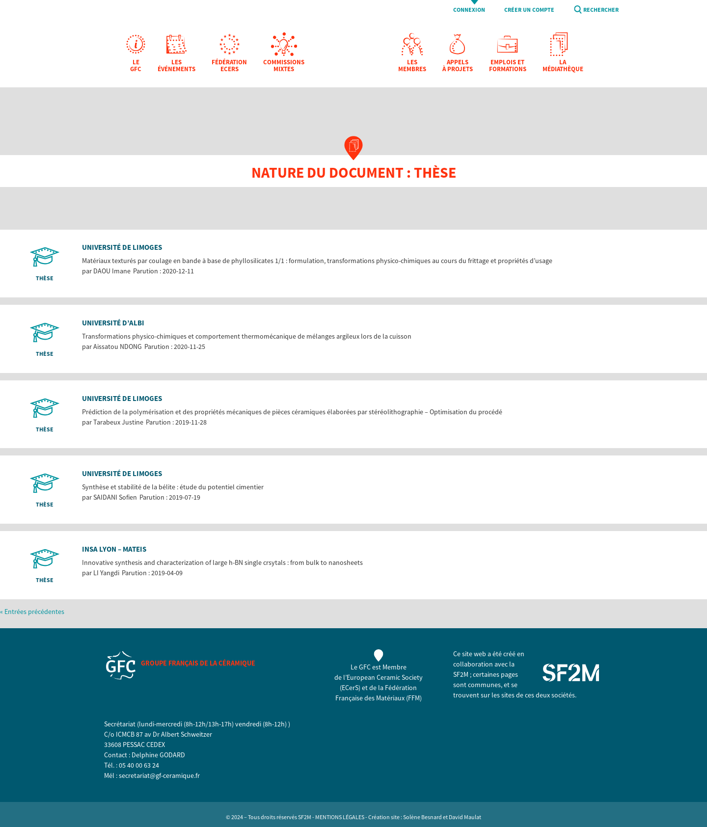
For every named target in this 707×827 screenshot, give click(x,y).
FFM (414, 698)
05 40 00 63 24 (139, 765)
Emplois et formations (507, 66)
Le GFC (135, 66)
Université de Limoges (122, 247)
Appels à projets (457, 66)
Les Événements (176, 66)
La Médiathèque (563, 66)
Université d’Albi (113, 322)
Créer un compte (529, 10)
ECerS (350, 687)
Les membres (412, 66)
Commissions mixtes (283, 66)
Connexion (469, 10)
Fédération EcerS (229, 66)
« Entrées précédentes (32, 611)
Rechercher (601, 10)
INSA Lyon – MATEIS (114, 549)
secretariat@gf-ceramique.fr (159, 775)
